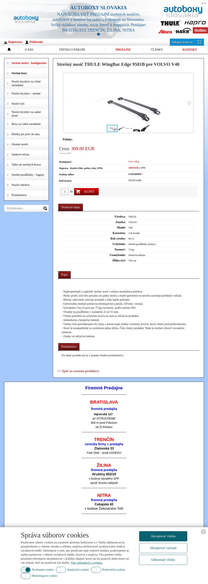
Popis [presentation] (64, 274)
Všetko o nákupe (72, 49)
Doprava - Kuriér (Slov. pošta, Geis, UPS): (81, 168)
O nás (29, 49)
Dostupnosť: (65, 161)
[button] (189, 103)
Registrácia (15, 41)
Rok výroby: (118, 238)
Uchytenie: (119, 244)
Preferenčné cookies (113, 569)
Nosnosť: (120, 249)
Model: (121, 227)
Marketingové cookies (44, 575)
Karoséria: (119, 233)
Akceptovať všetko (163, 536)
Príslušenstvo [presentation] (69, 346)
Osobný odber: (67, 174)
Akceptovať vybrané (163, 548)
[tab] (70, 207)
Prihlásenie (36, 41)
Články (157, 49)
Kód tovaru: (65, 180)
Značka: (121, 222)
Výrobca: (120, 216)
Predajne (123, 49)
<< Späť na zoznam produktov (78, 371)
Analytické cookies (78, 569)
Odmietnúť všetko (163, 559)
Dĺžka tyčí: (119, 260)
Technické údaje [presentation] (70, 207)
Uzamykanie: (118, 255)
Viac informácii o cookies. (87, 562)
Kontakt (190, 49)
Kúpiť (89, 192)
